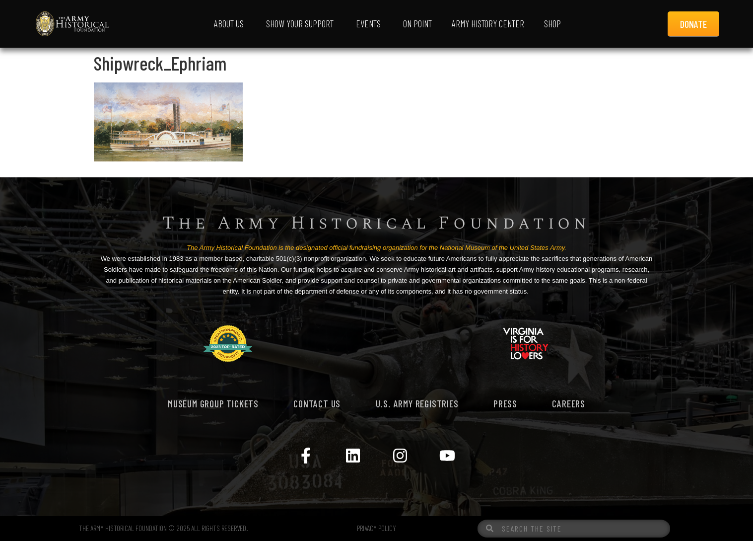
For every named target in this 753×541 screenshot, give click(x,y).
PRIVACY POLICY (376, 528)
